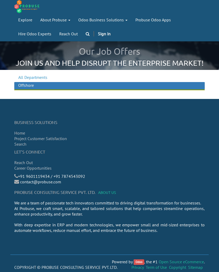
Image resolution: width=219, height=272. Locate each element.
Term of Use (156, 267)
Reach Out (23, 162)
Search (20, 144)
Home (19, 133)
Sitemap (195, 267)
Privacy (137, 267)
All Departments (32, 77)
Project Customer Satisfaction (40, 138)
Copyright (177, 267)
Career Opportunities (33, 168)
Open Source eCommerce (181, 261)
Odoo (138, 262)
